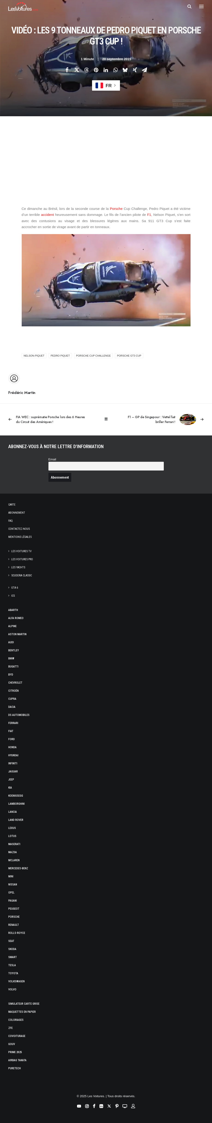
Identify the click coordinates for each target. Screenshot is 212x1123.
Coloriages (16, 1020)
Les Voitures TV (21, 551)
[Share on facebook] (67, 69)
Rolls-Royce (16, 933)
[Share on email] (144, 69)
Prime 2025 (15, 1052)
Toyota (13, 973)
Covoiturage (16, 1036)
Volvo (12, 989)
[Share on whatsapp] (115, 69)
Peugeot (13, 908)
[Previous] (47, 419)
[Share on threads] (86, 69)
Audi (11, 642)
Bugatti (13, 666)
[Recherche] (187, 6)
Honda (12, 747)
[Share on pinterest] (96, 69)
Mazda (12, 852)
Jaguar (13, 771)
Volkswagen (16, 981)
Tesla (12, 965)
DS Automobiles (19, 715)
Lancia (12, 811)
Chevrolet (15, 682)
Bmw (11, 658)
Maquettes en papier (22, 1011)
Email (52, 459)
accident (47, 215)
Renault (13, 924)
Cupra (12, 698)
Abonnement (16, 512)
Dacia (11, 707)
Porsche (116, 209)
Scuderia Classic (21, 575)
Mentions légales (20, 537)
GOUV (11, 1044)
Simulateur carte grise (23, 1003)
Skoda (12, 949)
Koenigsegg (15, 795)
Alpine (12, 626)
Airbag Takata (17, 1060)
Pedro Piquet (60, 355)
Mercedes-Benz (18, 868)
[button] (201, 6)
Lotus (12, 836)
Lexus (12, 828)
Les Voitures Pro (22, 559)
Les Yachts (18, 567)
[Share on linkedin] (105, 69)
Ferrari (13, 723)
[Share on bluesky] (125, 69)
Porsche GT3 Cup (129, 355)
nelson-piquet (34, 355)
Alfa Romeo (16, 618)
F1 (149, 215)
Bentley (13, 650)
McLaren (14, 860)
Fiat (10, 731)
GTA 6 (14, 587)
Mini (10, 876)
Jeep (11, 779)
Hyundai (13, 755)
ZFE (10, 1028)
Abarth (13, 610)
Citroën (13, 690)
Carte (11, 504)
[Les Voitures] (23, 6)
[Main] (106, 419)
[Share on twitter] (76, 69)
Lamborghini (16, 803)
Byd (10, 674)
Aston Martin (17, 634)
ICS (13, 595)
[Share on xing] (135, 69)
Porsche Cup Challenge (93, 355)
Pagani (12, 900)
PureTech (14, 1068)
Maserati (14, 844)
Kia (10, 787)
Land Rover (15, 820)
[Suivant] (164, 419)
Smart (12, 957)
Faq (10, 520)
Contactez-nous (19, 528)
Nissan (12, 884)
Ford (11, 739)
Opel (11, 892)
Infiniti (12, 763)
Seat (11, 941)
